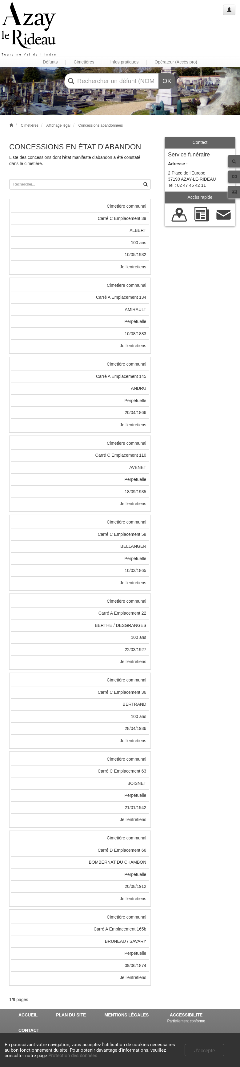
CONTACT (28, 1030)
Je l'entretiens (133, 266)
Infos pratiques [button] (124, 61)
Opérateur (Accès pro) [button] (175, 61)
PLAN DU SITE (71, 1014)
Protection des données (72, 1055)
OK (166, 81)
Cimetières (29, 125)
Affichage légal (58, 125)
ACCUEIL (28, 1014)
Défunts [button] (50, 61)
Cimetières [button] (84, 61)
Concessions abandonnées (100, 125)
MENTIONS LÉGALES (126, 1014)
